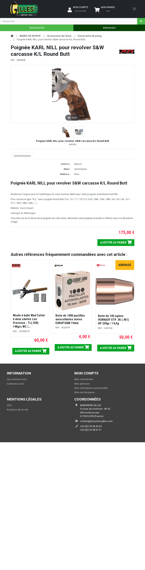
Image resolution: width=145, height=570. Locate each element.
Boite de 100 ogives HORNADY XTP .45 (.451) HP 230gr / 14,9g (113, 319)
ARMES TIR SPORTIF (30, 35)
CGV (9, 405)
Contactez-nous (15, 383)
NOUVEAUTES (36, 27)
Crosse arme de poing (90, 35)
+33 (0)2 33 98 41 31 (91, 429)
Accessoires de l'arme (59, 35)
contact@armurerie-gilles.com (96, 421)
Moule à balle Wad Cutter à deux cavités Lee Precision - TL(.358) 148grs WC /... (29, 321)
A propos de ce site (17, 409)
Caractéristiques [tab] (22, 155)
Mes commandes (83, 379)
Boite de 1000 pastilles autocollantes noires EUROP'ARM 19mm (70, 319)
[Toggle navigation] (134, 9)
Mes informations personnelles (91, 388)
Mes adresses (82, 383)
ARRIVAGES (109, 27)
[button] (66, 132)
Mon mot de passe (84, 392)
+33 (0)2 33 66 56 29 (91, 426)
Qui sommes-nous (17, 379)
